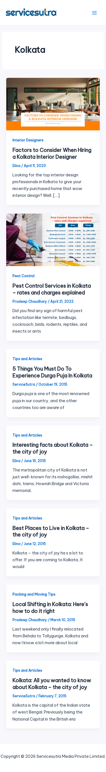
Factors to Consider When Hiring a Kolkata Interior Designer (51, 153)
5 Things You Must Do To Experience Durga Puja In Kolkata (52, 372)
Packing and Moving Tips (33, 594)
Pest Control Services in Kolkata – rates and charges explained (51, 289)
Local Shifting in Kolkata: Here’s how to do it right (50, 607)
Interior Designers (28, 140)
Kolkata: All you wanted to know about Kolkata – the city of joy (51, 683)
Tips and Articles (27, 358)
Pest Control (23, 276)
